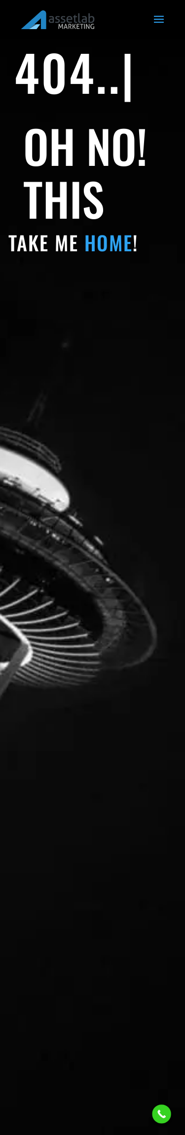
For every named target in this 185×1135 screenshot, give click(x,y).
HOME (108, 242)
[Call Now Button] (161, 1114)
